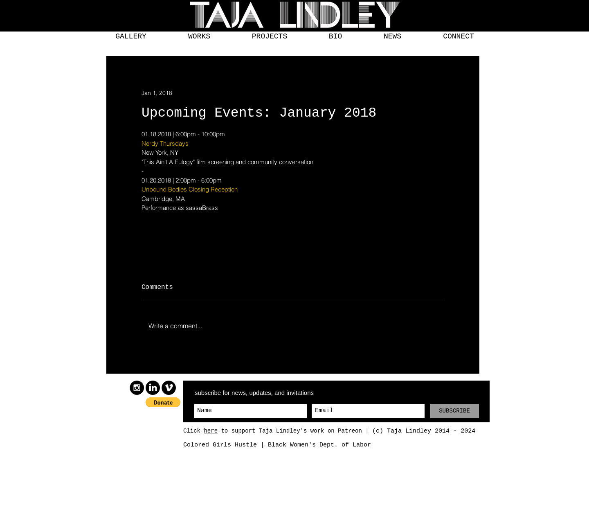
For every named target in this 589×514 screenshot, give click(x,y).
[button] (130, 36)
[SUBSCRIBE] (454, 411)
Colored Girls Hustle (220, 445)
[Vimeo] (169, 388)
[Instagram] (137, 388)
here (211, 431)
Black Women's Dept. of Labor (319, 445)
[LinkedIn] (153, 388)
